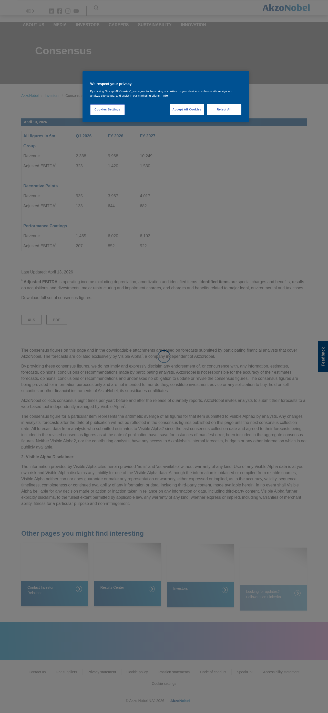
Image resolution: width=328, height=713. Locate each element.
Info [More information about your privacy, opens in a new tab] (165, 95)
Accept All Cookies (186, 109)
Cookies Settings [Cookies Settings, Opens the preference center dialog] (107, 109)
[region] (166, 96)
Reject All (224, 109)
